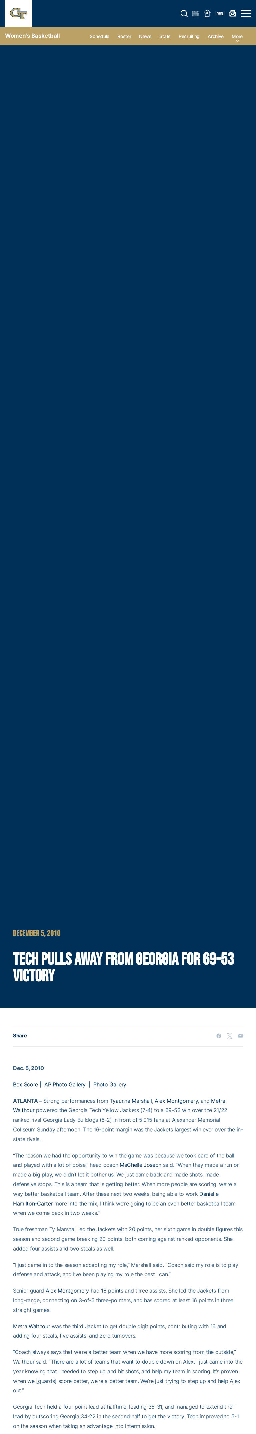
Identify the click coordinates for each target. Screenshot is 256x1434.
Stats (165, 36)
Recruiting (189, 36)
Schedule (99, 36)
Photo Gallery (109, 1084)
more (237, 36)
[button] (184, 13)
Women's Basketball (32, 35)
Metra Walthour (31, 1326)
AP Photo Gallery (65, 1084)
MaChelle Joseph (140, 1164)
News (145, 36)
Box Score (25, 1084)
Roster (124, 36)
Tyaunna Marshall (131, 1100)
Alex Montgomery (176, 1100)
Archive (216, 36)
